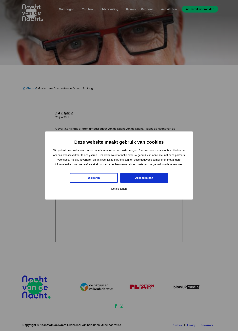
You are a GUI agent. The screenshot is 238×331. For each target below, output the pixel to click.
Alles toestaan (144, 177)
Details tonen (119, 188)
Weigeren (94, 177)
